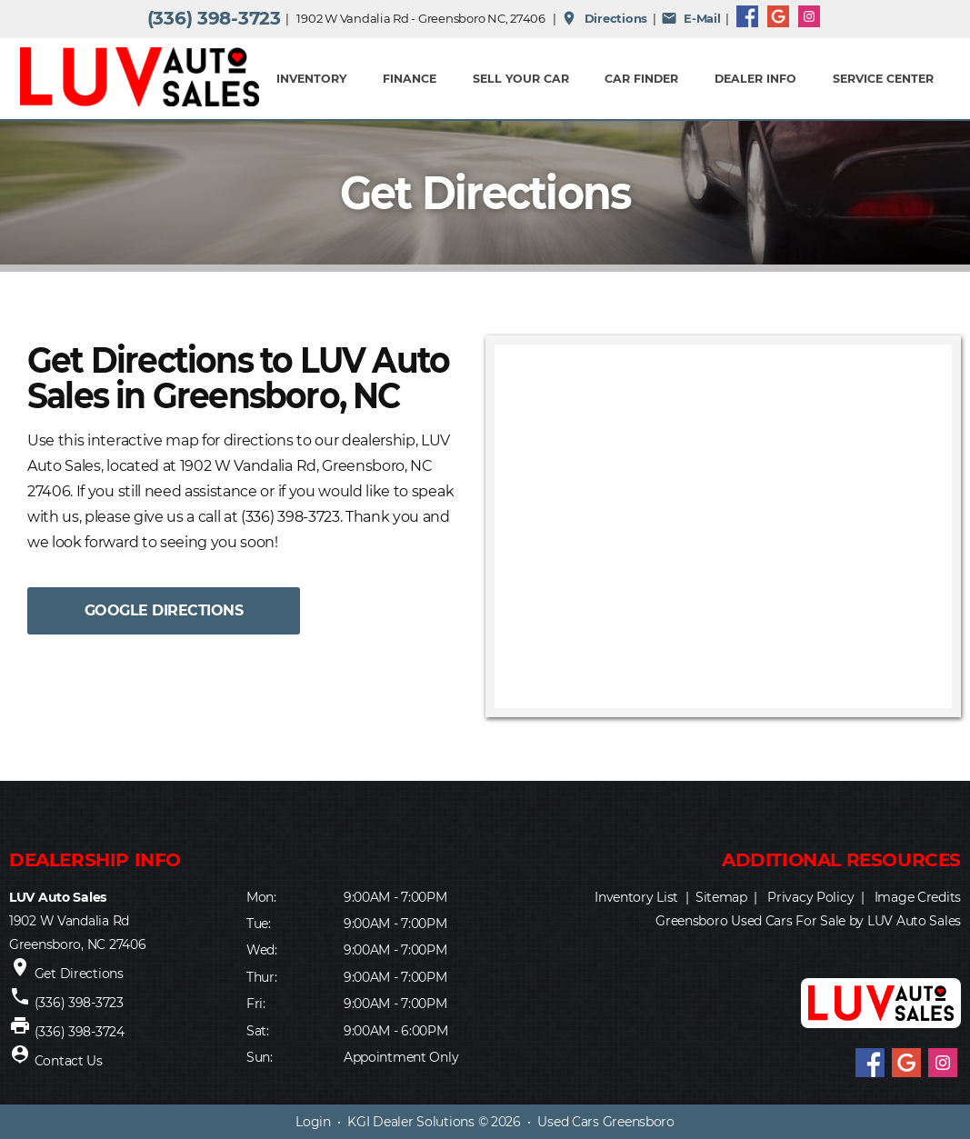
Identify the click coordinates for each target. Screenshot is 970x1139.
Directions (604, 18)
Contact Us (69, 1061)
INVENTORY (311, 78)
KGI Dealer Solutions (410, 1122)
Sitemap (721, 897)
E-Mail (691, 18)
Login (313, 1122)
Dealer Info (755, 78)
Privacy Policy (810, 897)
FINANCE (409, 78)
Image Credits (918, 897)
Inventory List (636, 897)
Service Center (883, 78)
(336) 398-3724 (80, 1032)
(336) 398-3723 (214, 18)
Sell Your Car (521, 78)
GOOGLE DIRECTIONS (164, 610)
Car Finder (641, 78)
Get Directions (79, 973)
